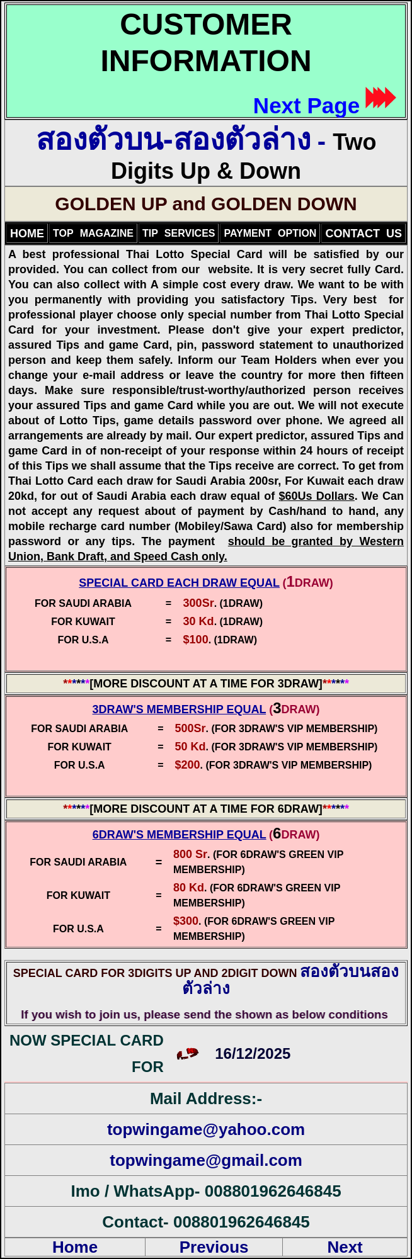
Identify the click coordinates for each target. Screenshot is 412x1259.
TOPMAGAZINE (93, 233)
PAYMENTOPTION (270, 233)
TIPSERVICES (178, 233)
